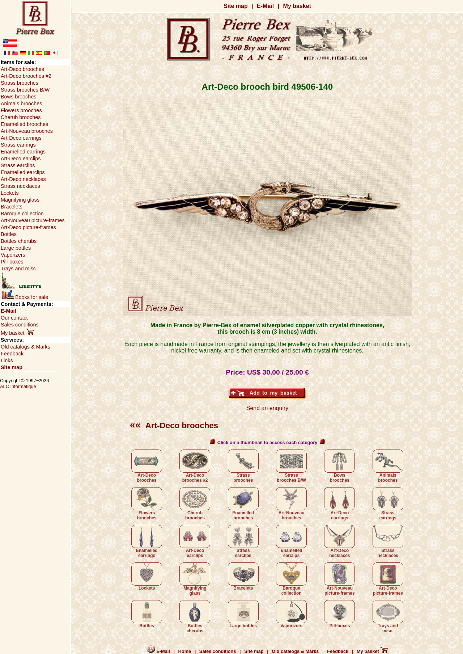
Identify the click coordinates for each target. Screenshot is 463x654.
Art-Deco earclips (194, 541)
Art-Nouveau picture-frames (339, 579)
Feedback (12, 353)
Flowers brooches (146, 503)
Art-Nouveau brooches (291, 503)
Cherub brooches (194, 503)
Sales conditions (20, 325)
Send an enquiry (267, 408)
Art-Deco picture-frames (388, 579)
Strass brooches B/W (291, 466)
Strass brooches (243, 466)
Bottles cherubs (194, 616)
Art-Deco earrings (339, 503)
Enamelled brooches (243, 503)
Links (7, 360)
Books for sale (25, 297)
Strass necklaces (388, 541)
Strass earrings (388, 503)
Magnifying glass (194, 579)
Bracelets (243, 576)
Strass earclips (243, 541)
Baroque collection (291, 579)
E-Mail (265, 6)
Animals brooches (388, 466)
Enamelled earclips (291, 541)
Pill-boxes (339, 614)
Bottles (146, 614)
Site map (236, 6)
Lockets (146, 576)
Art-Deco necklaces (339, 541)
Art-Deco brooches (174, 425)
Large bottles (243, 614)
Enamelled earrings (146, 541)
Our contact (14, 318)
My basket (297, 6)
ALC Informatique (18, 386)
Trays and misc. (388, 616)
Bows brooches (339, 466)
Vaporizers (291, 614)
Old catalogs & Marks (25, 347)
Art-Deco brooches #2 (194, 466)
